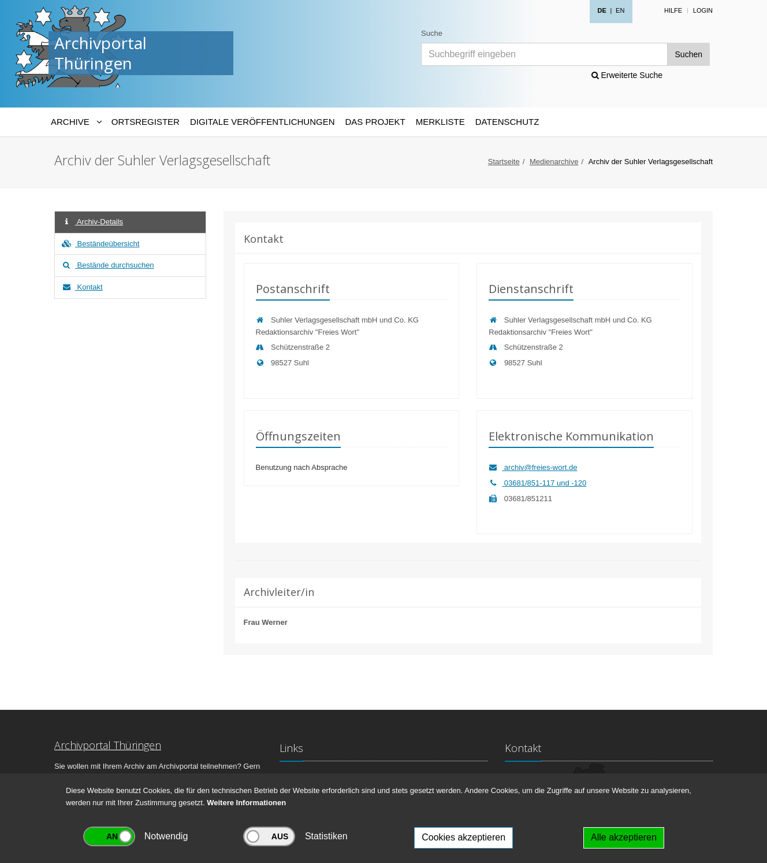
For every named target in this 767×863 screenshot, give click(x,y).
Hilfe (673, 10)
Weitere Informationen (246, 802)
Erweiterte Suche (627, 75)
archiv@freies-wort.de (533, 467)
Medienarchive (554, 161)
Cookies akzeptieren (463, 837)
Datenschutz (507, 122)
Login (703, 10)
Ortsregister (145, 122)
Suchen (688, 54)
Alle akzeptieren (624, 837)
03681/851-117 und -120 (537, 483)
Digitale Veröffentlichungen (262, 122)
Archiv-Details (92, 221)
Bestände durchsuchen (107, 265)
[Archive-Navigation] (76, 122)
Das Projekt (375, 122)
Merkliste (440, 122)
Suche (431, 33)
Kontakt (82, 287)
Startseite (504, 161)
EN (620, 10)
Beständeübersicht (100, 243)
